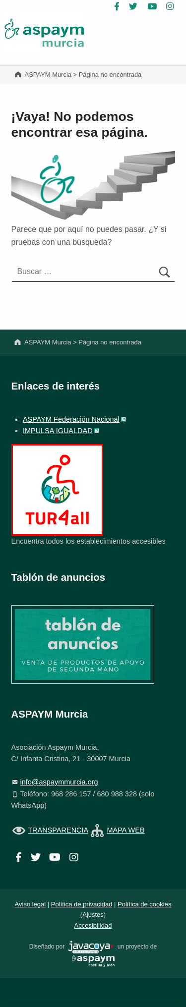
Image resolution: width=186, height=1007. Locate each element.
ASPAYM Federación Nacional (71, 419)
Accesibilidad (93, 925)
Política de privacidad (82, 904)
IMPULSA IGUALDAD (58, 431)
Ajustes (93, 914)
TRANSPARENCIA (58, 830)
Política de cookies (144, 904)
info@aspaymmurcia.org (59, 782)
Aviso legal (30, 904)
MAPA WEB (125, 830)
